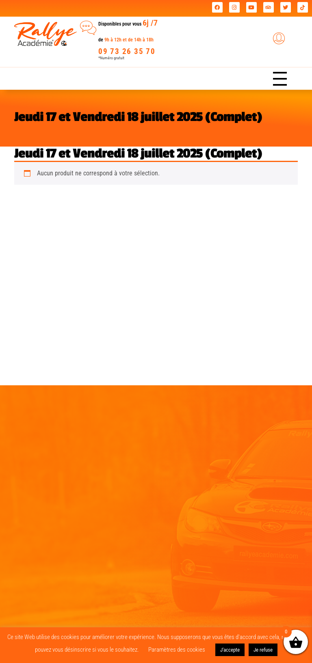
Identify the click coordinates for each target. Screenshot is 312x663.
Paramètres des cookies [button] (176, 649)
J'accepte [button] (230, 650)
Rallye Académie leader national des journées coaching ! (99, 8)
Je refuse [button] (263, 650)
